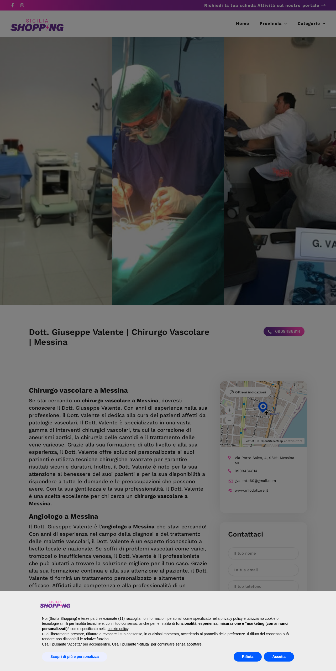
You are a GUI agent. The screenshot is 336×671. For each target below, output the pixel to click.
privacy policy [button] (231, 618)
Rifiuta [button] (248, 656)
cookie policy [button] (118, 629)
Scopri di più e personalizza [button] (74, 656)
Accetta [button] (279, 656)
